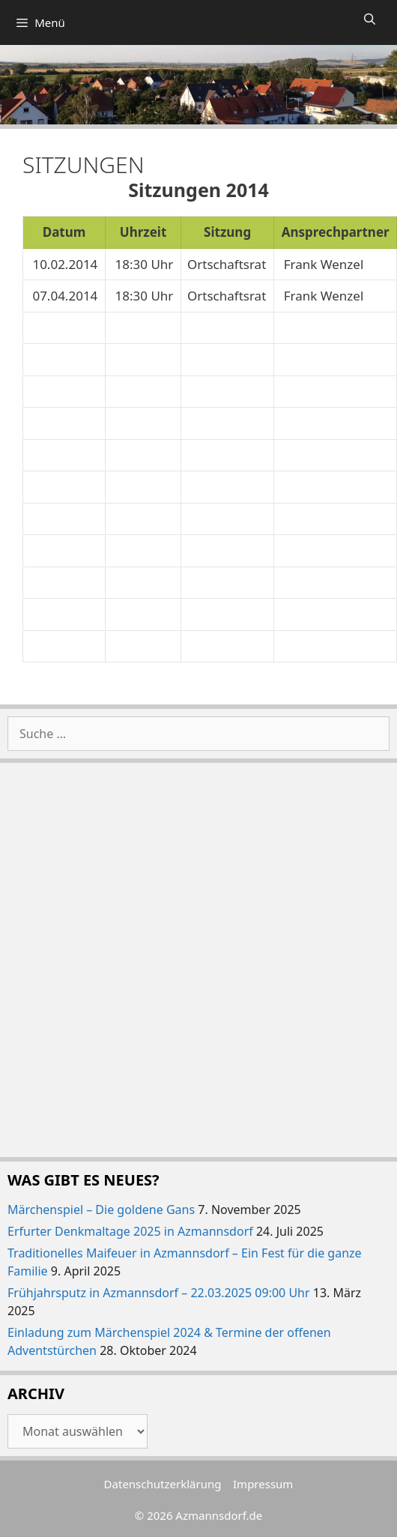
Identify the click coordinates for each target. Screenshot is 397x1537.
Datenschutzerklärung (163, 1483)
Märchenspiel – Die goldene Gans (101, 1209)
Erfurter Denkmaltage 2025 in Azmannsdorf (130, 1231)
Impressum (263, 1483)
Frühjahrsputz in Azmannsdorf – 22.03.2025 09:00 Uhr (158, 1292)
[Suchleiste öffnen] (369, 19)
